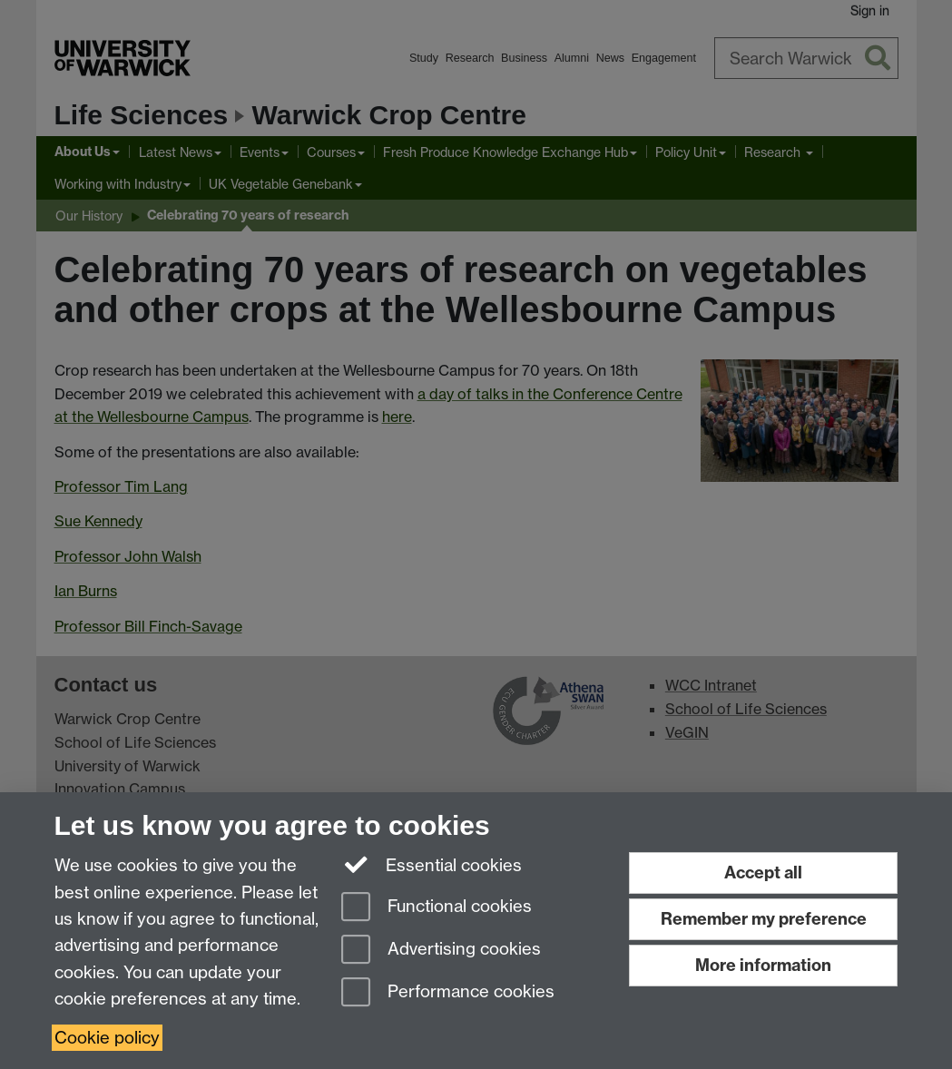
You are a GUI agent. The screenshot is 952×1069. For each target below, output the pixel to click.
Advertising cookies (441, 950)
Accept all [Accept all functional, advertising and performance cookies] (763, 872)
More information (763, 965)
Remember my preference (764, 918)
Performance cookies (448, 993)
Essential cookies (431, 864)
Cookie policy (107, 1037)
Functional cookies (436, 908)
